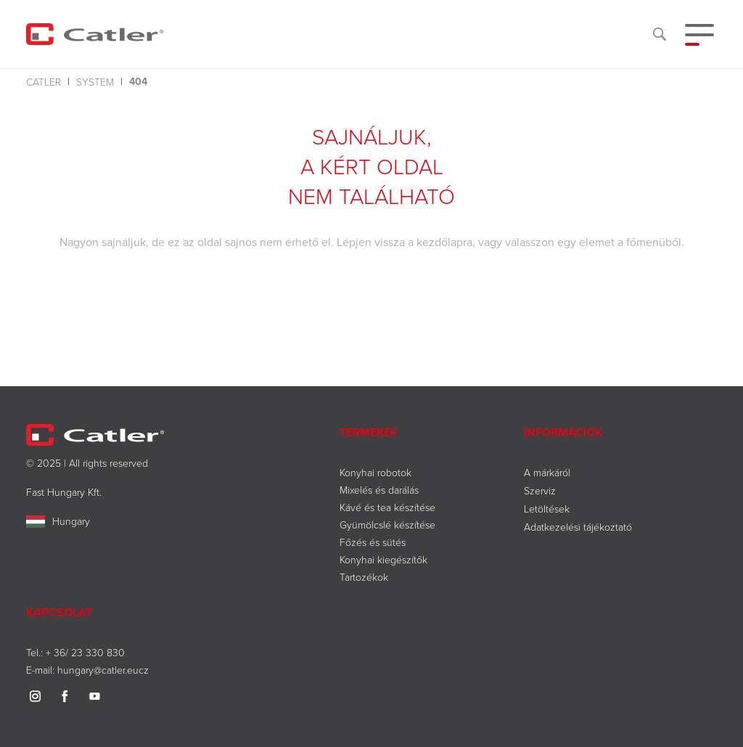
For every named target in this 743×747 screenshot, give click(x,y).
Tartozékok (364, 577)
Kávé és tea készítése (387, 507)
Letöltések (547, 508)
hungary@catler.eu (98, 670)
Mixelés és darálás (379, 490)
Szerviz (540, 490)
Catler (43, 82)
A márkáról (547, 472)
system (95, 82)
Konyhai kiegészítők (383, 559)
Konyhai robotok (375, 472)
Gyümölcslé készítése (387, 524)
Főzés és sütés (373, 542)
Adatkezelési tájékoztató (578, 527)
